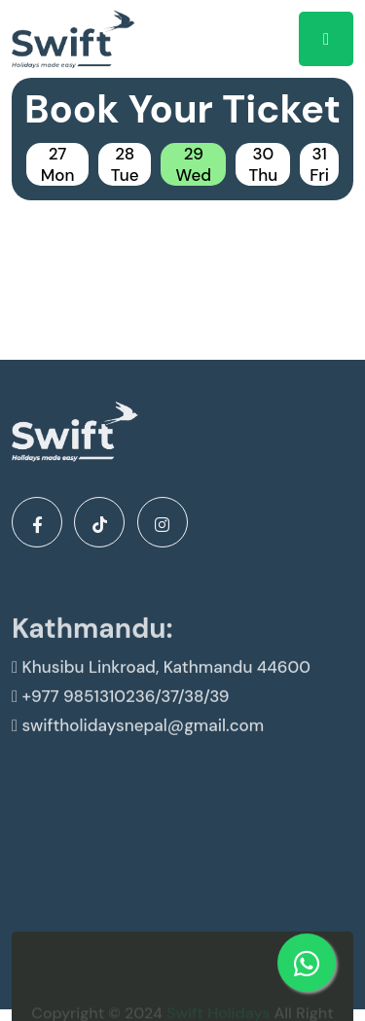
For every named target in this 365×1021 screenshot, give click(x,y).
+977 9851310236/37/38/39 (121, 708)
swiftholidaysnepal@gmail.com (138, 737)
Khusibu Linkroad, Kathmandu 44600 (161, 678)
